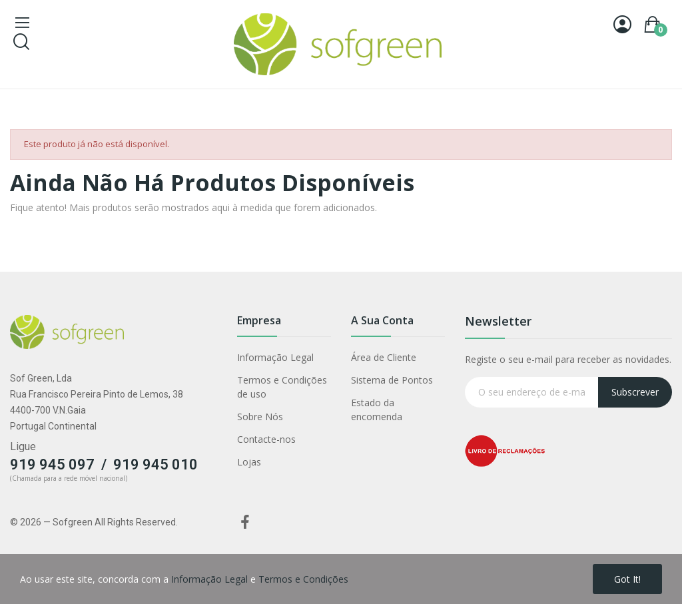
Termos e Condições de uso (282, 387)
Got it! (627, 579)
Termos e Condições (303, 579)
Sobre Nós (260, 416)
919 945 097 (52, 464)
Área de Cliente (383, 357)
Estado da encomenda (376, 409)
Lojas (249, 461)
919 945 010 (155, 464)
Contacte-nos (266, 439)
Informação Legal (275, 357)
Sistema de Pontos (392, 380)
